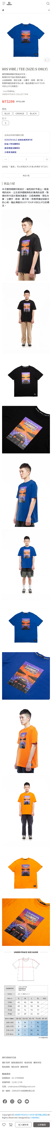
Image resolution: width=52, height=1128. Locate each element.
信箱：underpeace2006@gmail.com (18, 1086)
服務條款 (24, 1066)
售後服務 (6, 1066)
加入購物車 (23, 1124)
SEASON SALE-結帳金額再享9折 (18, 139)
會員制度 (28, 1062)
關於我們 (6, 1062)
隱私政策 (15, 1066)
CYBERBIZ (34, 1117)
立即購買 (41, 1124)
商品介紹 (26, 175)
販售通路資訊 (17, 1062)
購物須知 (37, 1062)
